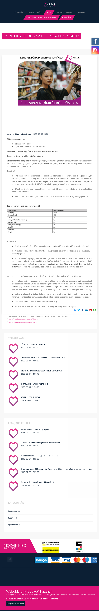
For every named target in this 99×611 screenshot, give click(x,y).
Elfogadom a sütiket (15, 603)
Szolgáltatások (65, 12)
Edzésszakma (14, 529)
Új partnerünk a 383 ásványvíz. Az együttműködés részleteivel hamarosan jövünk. (56, 510)
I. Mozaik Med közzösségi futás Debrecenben (40, 484)
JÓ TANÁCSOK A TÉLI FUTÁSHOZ (34, 425)
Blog (49, 12)
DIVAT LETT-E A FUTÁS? (31, 438)
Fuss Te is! (12, 536)
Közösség (18, 12)
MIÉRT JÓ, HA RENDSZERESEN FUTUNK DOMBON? (41, 412)
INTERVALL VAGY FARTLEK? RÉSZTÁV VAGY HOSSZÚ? (43, 399)
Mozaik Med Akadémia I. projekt (35, 470)
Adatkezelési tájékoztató (38, 598)
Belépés (81, 12)
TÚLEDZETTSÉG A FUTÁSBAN (33, 385)
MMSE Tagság (34, 12)
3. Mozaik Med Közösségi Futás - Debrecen (39, 497)
